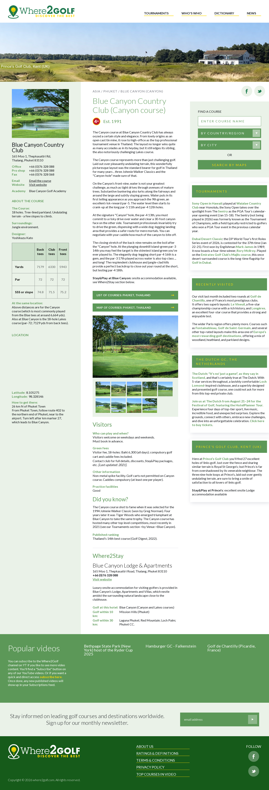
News (251, 13)
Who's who (192, 13)
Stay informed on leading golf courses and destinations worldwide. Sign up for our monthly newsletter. (87, 719)
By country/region (223, 133)
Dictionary (224, 13)
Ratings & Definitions (157, 753)
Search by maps (229, 165)
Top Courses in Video (156, 774)
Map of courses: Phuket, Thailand (135, 307)
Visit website (38, 184)
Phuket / (111, 91)
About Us (144, 746)
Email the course (40, 180)
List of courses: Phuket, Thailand (135, 295)
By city (209, 145)
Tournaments (156, 13)
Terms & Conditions (155, 760)
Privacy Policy (150, 767)
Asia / (98, 91)
